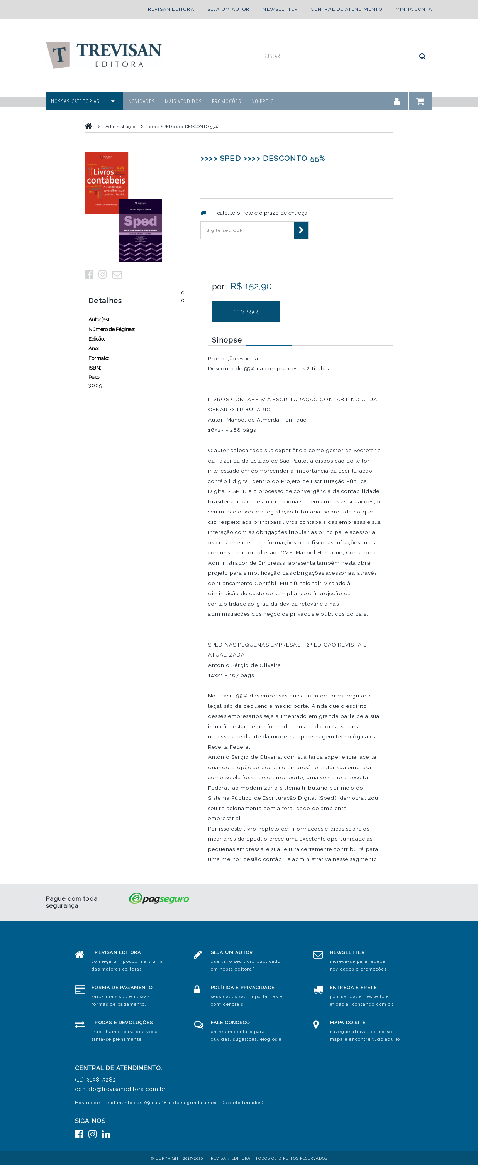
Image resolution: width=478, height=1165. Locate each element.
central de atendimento (346, 9)
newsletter (280, 9)
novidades (141, 101)
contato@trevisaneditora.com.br (120, 1089)
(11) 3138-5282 (95, 1080)
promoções (226, 101)
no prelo (262, 101)
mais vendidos (183, 101)
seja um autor (228, 9)
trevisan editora (169, 9)
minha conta (413, 9)
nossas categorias (83, 101)
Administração (120, 126)
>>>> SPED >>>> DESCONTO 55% (183, 126)
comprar (246, 311)
